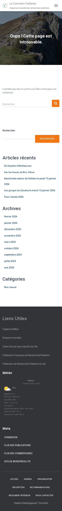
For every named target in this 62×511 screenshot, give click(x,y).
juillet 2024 (10, 261)
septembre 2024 (13, 254)
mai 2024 (9, 267)
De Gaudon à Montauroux (17, 165)
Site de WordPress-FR (17, 461)
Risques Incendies (11, 337)
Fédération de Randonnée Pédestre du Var (24, 364)
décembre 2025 (12, 229)
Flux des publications (17, 445)
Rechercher (8, 130)
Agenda (28, 479)
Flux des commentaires (18, 453)
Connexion (10, 437)
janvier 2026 (10, 223)
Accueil (14, 479)
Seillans (31, 381)
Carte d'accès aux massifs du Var (20, 346)
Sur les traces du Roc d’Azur (19, 172)
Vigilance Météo (10, 329)
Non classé (10, 287)
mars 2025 (10, 242)
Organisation (44, 479)
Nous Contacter (44, 495)
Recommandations (40, 487)
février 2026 (10, 216)
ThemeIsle (42, 503)
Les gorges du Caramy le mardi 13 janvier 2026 (29, 190)
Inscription (18, 487)
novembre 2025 (12, 235)
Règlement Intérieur (19, 495)
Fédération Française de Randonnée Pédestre (25, 355)
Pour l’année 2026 (13, 197)
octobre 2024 (11, 248)
